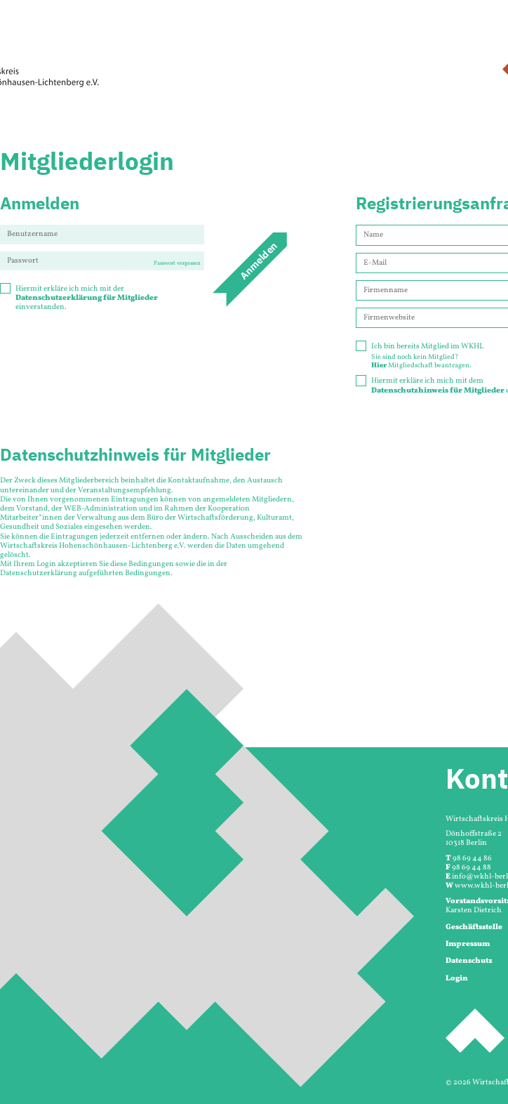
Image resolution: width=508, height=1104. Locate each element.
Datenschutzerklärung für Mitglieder (86, 298)
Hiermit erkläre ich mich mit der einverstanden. (79, 298)
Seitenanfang (475, 1030)
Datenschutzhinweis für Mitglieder (437, 391)
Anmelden (258, 260)
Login (457, 978)
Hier (379, 365)
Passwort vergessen (177, 264)
